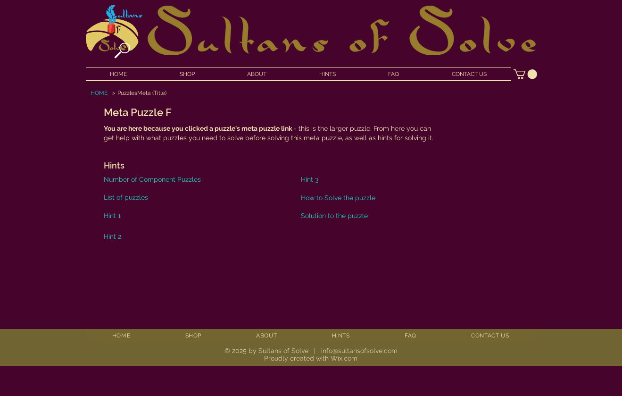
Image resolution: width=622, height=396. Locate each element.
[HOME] (99, 93)
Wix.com (344, 358)
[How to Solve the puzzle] (391, 197)
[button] (525, 74)
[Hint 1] (124, 215)
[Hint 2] (124, 236)
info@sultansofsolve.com (359, 350)
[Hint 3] (318, 179)
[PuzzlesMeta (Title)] (142, 93)
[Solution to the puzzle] (391, 215)
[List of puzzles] (151, 197)
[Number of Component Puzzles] (190, 179)
